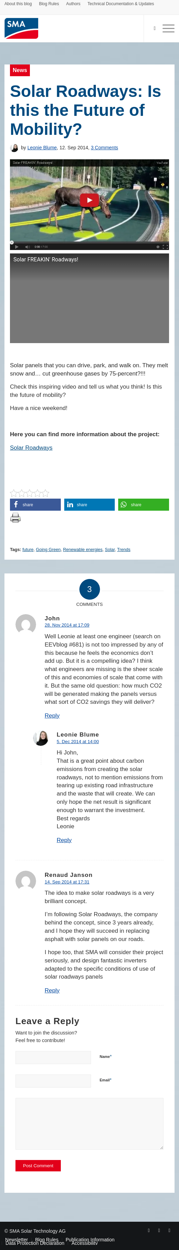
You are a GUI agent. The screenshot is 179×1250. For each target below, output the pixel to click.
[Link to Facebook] (149, 1230)
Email (105, 1079)
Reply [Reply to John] (52, 715)
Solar (110, 549)
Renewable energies (83, 549)
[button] (35, 505)
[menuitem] (18, 5)
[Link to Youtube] (159, 1230)
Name (106, 1056)
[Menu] (165, 28)
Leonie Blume (42, 147)
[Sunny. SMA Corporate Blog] (72, 28)
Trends (124, 549)
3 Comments (104, 147)
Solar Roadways (31, 447)
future (27, 549)
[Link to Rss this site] (169, 1230)
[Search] (151, 28)
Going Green (48, 549)
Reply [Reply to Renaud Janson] (52, 990)
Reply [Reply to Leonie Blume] (64, 840)
